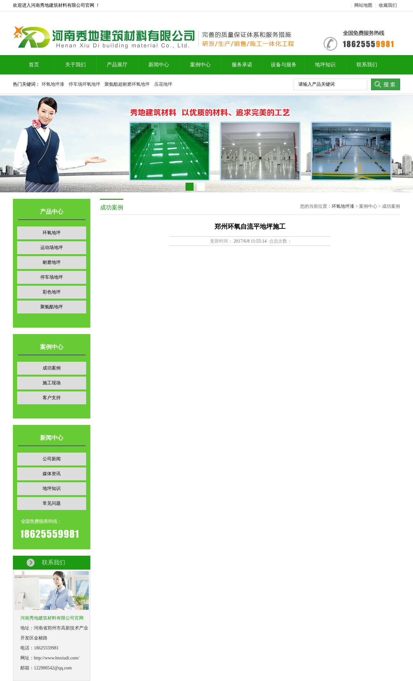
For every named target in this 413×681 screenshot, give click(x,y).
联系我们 (367, 64)
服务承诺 (242, 64)
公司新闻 (52, 458)
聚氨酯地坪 (51, 306)
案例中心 (200, 64)
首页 (34, 64)
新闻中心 (158, 64)
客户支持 (52, 397)
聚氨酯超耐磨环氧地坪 (127, 84)
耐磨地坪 (52, 262)
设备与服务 (284, 64)
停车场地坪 (51, 277)
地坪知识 (325, 64)
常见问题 (52, 503)
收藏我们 (388, 5)
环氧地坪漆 (53, 84)
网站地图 (363, 5)
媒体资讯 (52, 473)
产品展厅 (117, 64)
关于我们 (75, 64)
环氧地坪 (52, 232)
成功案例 (52, 368)
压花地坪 (163, 84)
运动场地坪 (51, 247)
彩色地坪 (52, 292)
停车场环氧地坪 (84, 84)
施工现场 (52, 382)
